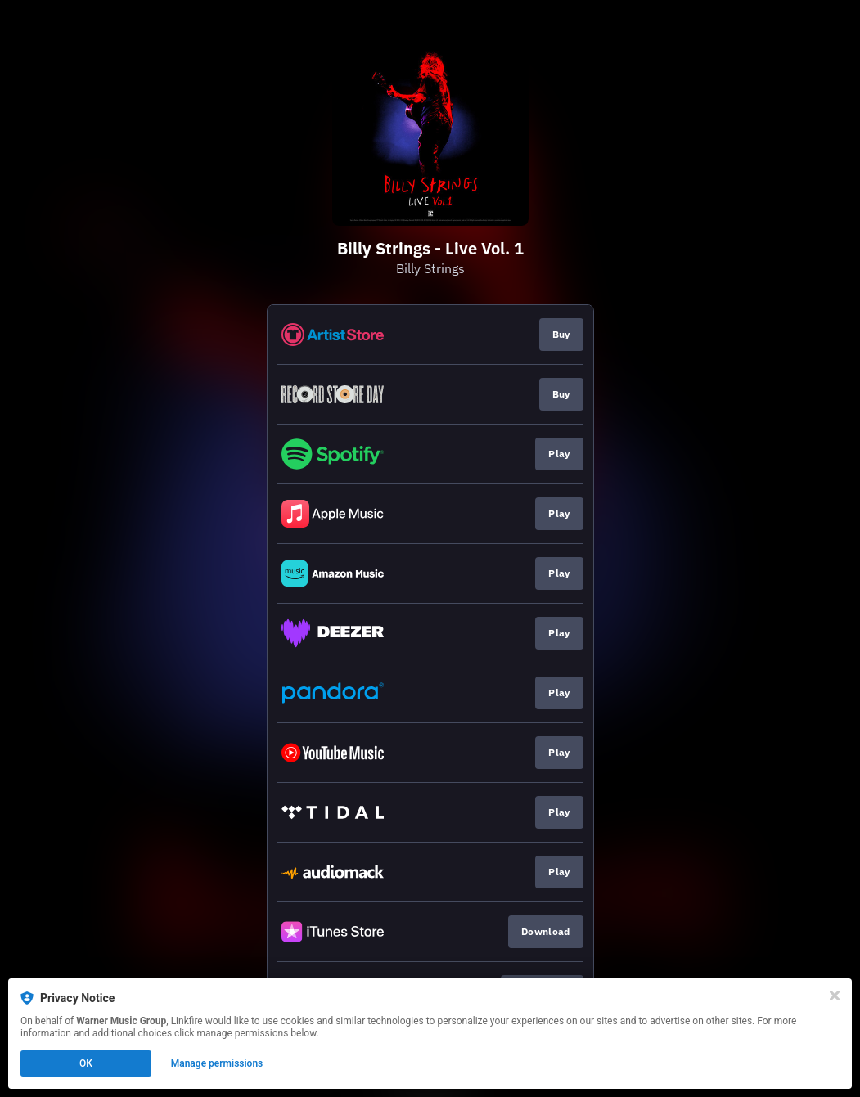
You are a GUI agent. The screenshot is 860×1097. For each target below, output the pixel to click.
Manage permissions (217, 1063)
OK (85, 1063)
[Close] (835, 995)
